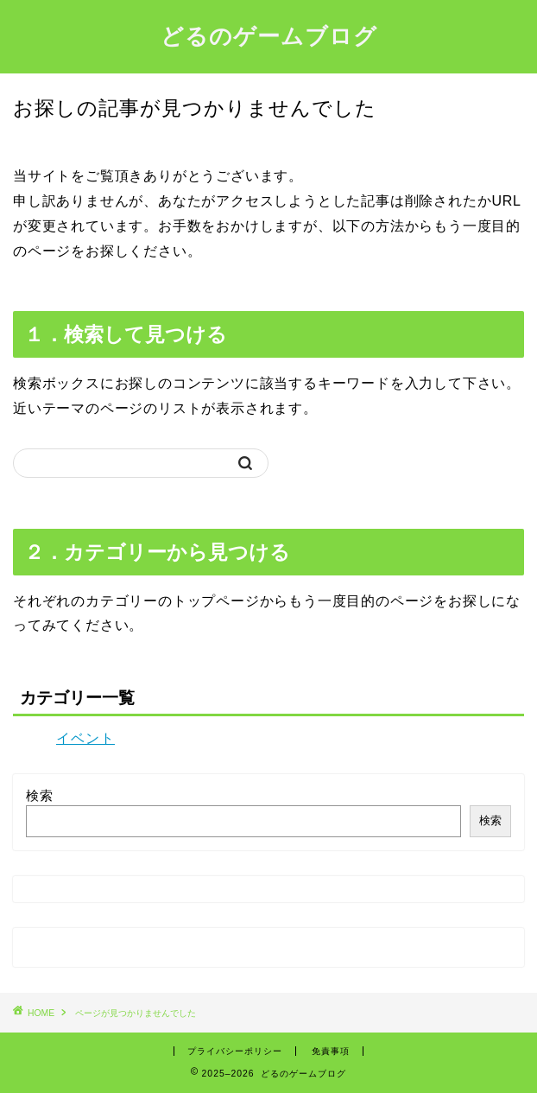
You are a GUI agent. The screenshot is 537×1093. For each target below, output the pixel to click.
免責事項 (331, 1051)
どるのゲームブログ (269, 35)
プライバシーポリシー (234, 1051)
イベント (85, 738)
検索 (40, 795)
